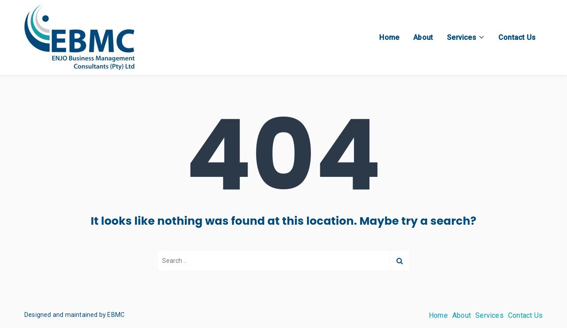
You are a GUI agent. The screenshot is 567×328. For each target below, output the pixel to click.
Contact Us (517, 37)
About (423, 37)
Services (461, 37)
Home (389, 37)
